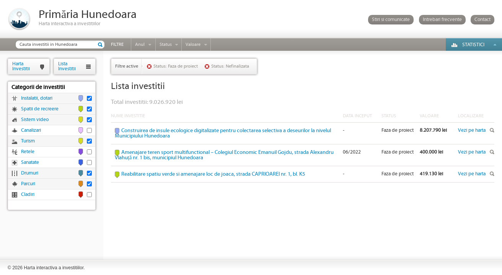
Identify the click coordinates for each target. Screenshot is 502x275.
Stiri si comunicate (391, 20)
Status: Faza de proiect (175, 66)
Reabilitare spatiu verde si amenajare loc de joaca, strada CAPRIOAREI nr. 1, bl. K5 (213, 174)
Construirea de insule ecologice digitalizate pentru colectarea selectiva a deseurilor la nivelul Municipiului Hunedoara (223, 133)
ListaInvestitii (67, 66)
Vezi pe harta (472, 130)
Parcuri (28, 184)
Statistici (473, 45)
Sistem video (35, 120)
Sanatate (30, 162)
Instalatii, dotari (36, 98)
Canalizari (31, 130)
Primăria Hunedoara (88, 14)
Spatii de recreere (40, 109)
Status (166, 44)
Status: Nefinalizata (230, 66)
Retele (27, 152)
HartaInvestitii (21, 66)
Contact (482, 20)
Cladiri (27, 194)
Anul (140, 44)
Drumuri (29, 173)
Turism (28, 141)
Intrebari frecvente (442, 20)
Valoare (193, 44)
